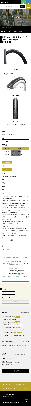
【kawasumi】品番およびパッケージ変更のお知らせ (15, 330)
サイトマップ (25, 388)
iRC (7, 169)
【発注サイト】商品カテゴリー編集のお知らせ (13, 324)
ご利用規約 (5, 384)
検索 (22, 6)
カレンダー (26, 341)
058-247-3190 (8, 365)
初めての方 (23, 2)
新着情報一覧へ (25, 312)
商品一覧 (9, 27)
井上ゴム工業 (6, 162)
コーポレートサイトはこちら (22, 354)
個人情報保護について (20, 384)
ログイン (28, 2)
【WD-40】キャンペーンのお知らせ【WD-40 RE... (14, 335)
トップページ (3, 27)
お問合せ (15, 371)
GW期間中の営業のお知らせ (10, 319)
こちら (12, 345)
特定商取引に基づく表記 (9, 388)
